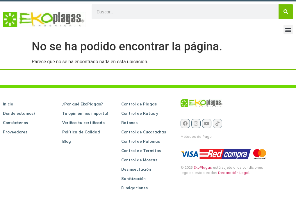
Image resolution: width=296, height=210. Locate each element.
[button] (288, 29)
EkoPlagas (203, 167)
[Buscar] (286, 11)
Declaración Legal (233, 172)
